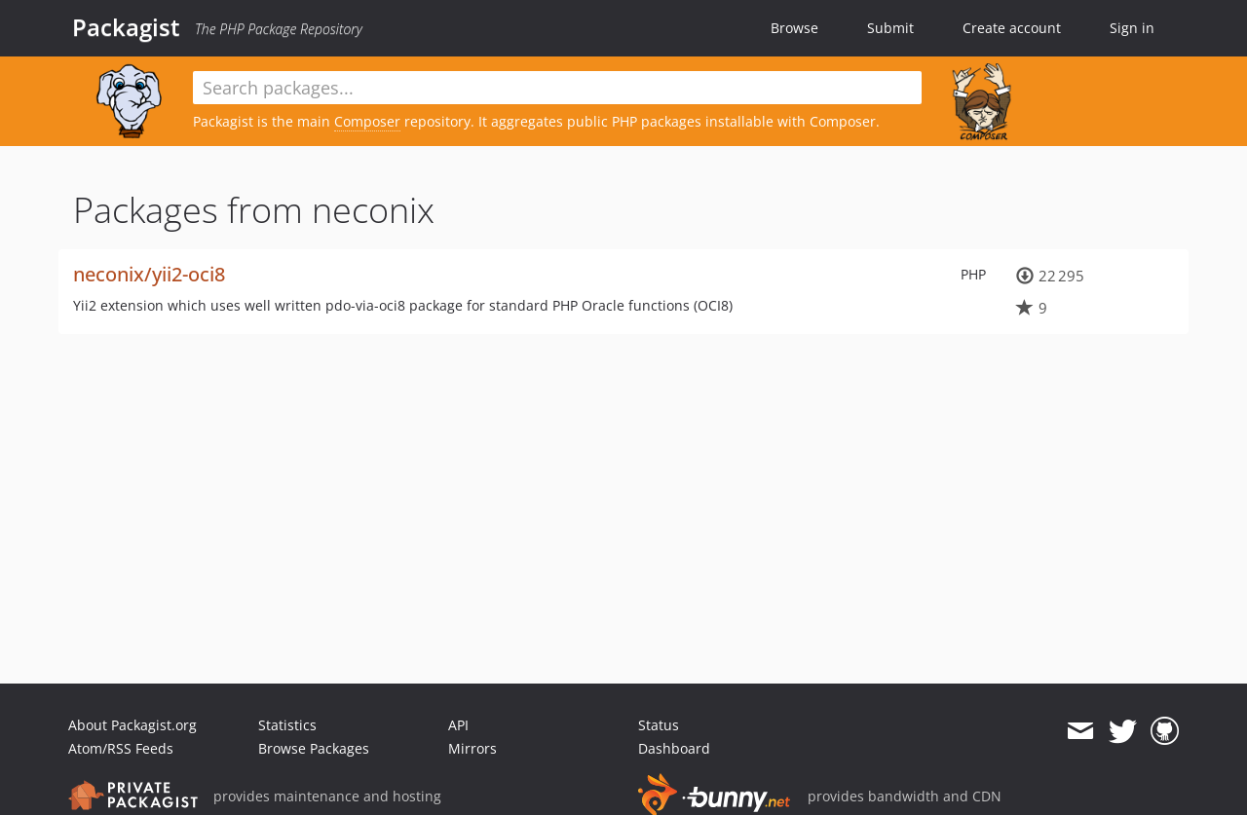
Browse (794, 28)
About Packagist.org (132, 725)
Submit (890, 28)
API (458, 725)
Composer (367, 121)
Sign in (1132, 28)
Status (658, 725)
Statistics (287, 725)
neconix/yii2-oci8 (149, 274)
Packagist (126, 27)
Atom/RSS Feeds (120, 748)
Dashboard (674, 748)
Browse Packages (313, 748)
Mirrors (472, 748)
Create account (1012, 28)
